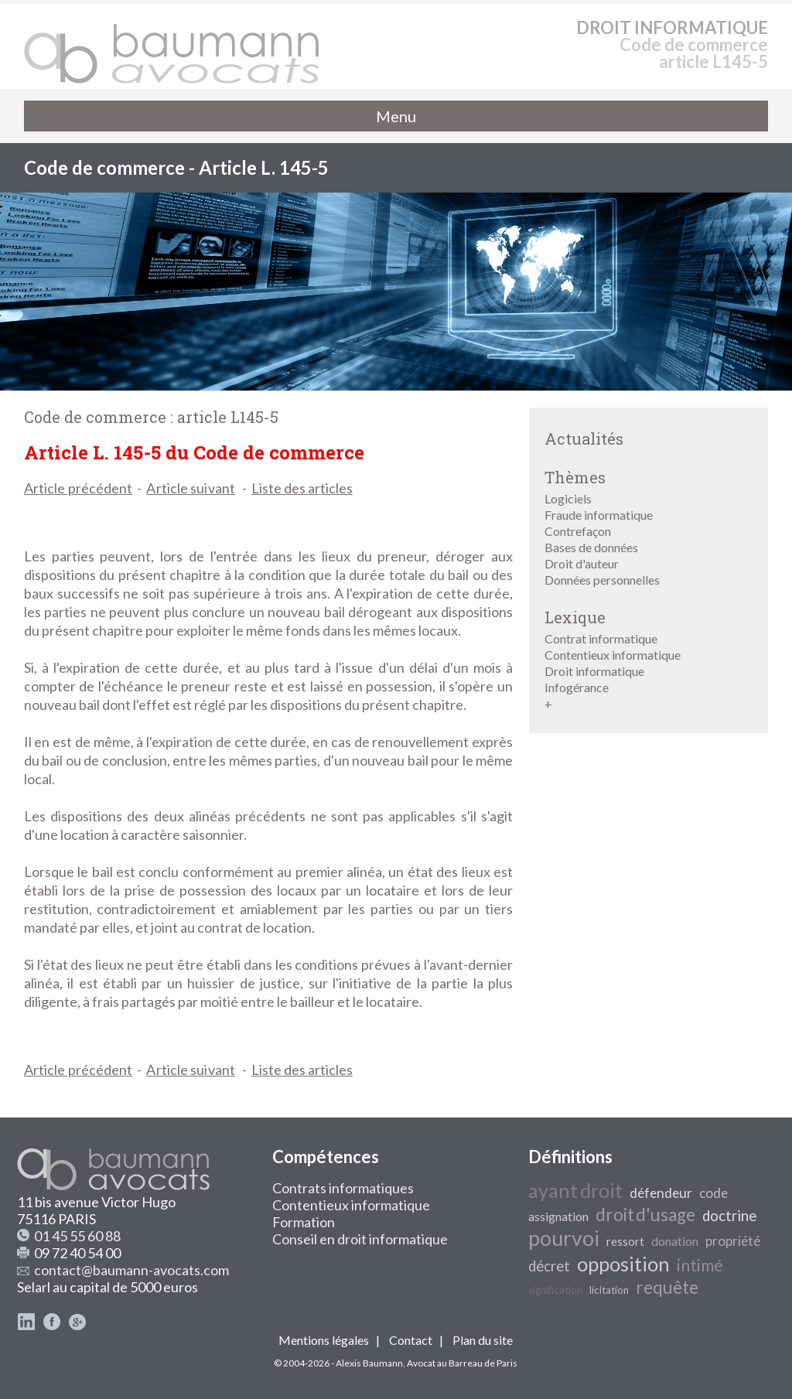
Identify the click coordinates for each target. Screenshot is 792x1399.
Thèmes (575, 477)
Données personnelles (602, 579)
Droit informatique (594, 671)
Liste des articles (302, 487)
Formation (303, 1221)
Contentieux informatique (612, 654)
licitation (609, 1290)
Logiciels (568, 498)
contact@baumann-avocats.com (131, 1269)
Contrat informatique (600, 638)
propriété (732, 1241)
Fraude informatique (598, 514)
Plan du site (482, 1339)
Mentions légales (323, 1339)
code (713, 1193)
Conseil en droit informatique (360, 1238)
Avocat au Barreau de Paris (462, 1363)
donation (674, 1241)
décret (549, 1265)
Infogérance (576, 687)
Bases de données (591, 547)
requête (667, 1287)
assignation (558, 1216)
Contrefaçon (577, 531)
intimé (700, 1265)
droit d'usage (645, 1214)
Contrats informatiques (343, 1187)
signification (555, 1290)
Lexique (575, 617)
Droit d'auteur (581, 563)
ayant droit (575, 1190)
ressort (625, 1241)
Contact (410, 1339)
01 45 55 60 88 (77, 1235)
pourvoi (563, 1238)
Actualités (583, 438)
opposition (623, 1263)
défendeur (661, 1193)
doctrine (729, 1215)
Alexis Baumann (369, 1363)
